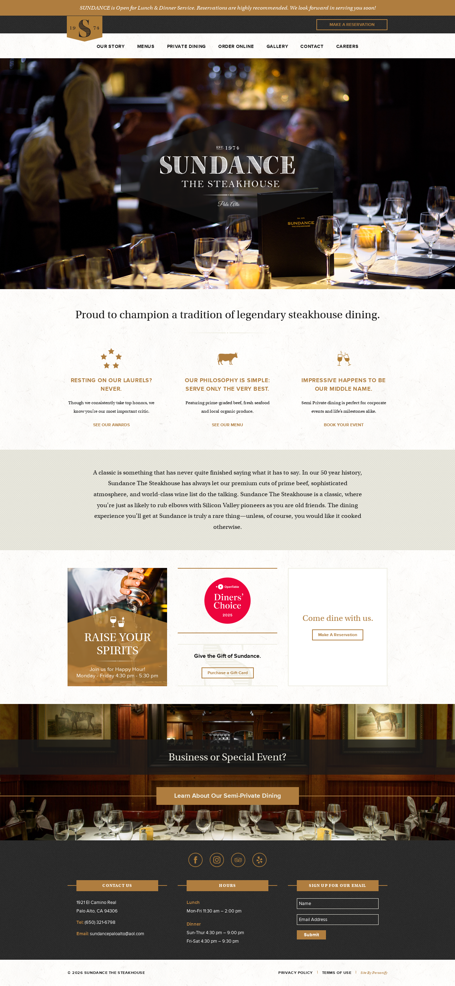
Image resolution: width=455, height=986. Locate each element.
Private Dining (186, 46)
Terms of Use (337, 972)
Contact (312, 46)
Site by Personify (373, 972)
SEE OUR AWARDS (111, 425)
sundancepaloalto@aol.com (117, 934)
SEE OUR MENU (227, 425)
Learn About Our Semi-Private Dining (227, 796)
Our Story (111, 46)
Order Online (236, 46)
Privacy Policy (295, 972)
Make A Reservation (352, 24)
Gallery (277, 46)
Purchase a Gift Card (228, 673)
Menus (146, 46)
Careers (347, 46)
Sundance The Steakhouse (85, 29)
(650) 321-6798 (100, 922)
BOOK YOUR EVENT (344, 425)
